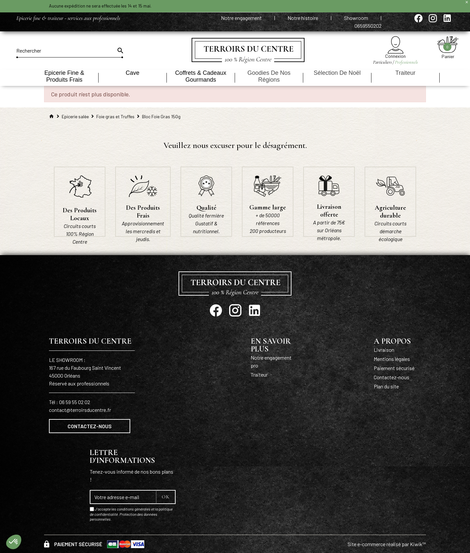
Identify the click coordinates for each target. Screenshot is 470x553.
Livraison (384, 350)
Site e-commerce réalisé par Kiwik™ (387, 544)
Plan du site (386, 386)
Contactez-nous (90, 426)
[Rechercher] (69, 50)
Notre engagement (242, 18)
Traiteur (259, 374)
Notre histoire (303, 18)
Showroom (356, 18)
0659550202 (368, 26)
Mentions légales (392, 359)
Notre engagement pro (271, 361)
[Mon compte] (395, 45)
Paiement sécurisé (394, 368)
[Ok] (120, 50)
